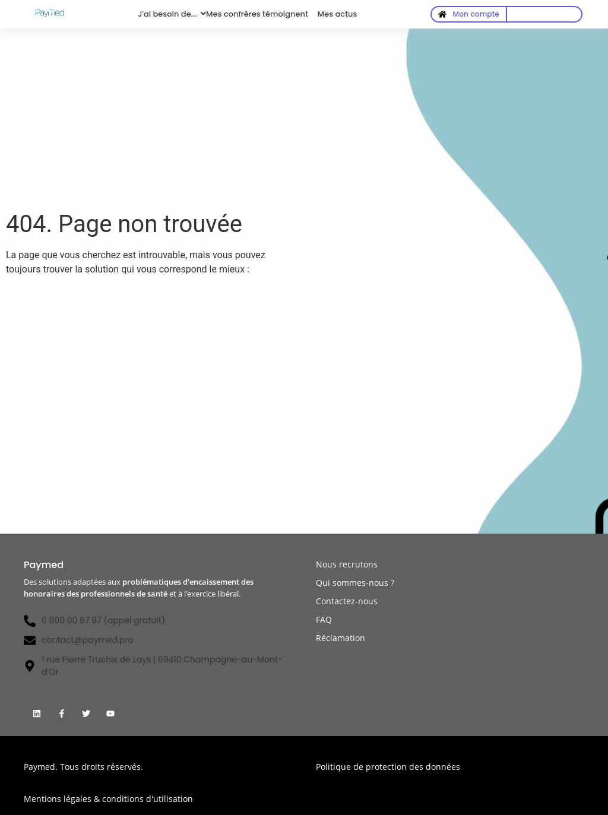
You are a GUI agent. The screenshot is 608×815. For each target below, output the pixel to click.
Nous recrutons (347, 564)
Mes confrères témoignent (257, 14)
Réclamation (340, 637)
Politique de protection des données (388, 766)
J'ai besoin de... (167, 14)
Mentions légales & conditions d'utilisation (108, 798)
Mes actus (337, 14)
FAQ (324, 619)
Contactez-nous (347, 601)
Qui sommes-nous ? (355, 582)
